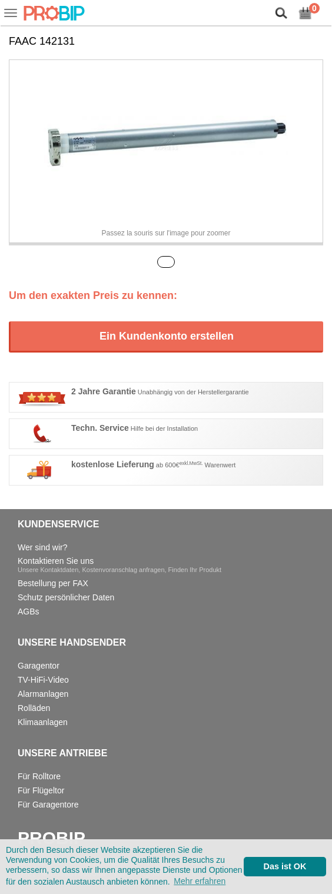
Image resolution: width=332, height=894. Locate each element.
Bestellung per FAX (53, 583)
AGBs (28, 611)
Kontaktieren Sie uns (119, 564)
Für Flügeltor (41, 790)
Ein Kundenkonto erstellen (166, 336)
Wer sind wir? (43, 547)
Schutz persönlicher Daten (66, 597)
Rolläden (34, 708)
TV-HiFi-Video (43, 679)
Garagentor (38, 665)
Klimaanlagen (43, 722)
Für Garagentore (48, 804)
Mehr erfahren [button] (199, 881)
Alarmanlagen (43, 694)
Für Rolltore (39, 776)
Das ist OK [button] (285, 866)
